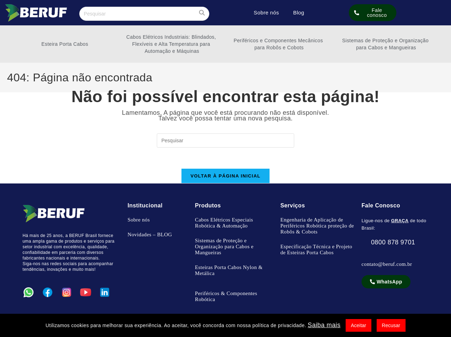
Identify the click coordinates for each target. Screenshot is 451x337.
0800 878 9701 (388, 242)
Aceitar (358, 325)
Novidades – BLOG (150, 235)
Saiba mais (324, 325)
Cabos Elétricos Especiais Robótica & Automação (224, 223)
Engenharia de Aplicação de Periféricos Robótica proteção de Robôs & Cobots (317, 226)
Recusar (391, 325)
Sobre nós (266, 12)
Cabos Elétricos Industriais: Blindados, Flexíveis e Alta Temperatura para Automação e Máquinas (172, 44)
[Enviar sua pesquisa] (202, 13)
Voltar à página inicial (226, 176)
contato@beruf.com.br (387, 264)
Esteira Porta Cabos (65, 44)
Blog (298, 12)
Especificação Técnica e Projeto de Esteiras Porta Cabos (316, 250)
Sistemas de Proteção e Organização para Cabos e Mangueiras (386, 44)
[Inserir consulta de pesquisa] (144, 14)
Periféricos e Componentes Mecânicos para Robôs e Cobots (279, 44)
